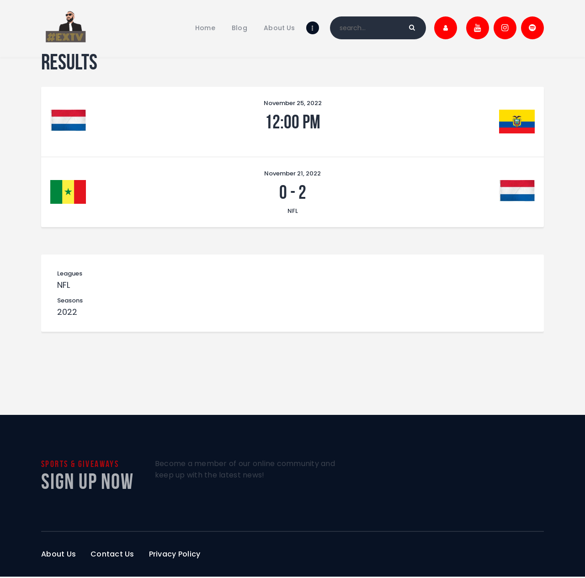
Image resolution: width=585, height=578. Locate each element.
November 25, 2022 (293, 103)
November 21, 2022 (292, 173)
